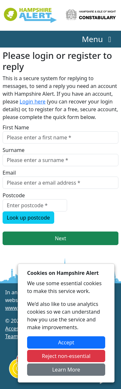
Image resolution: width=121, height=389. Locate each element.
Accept (66, 342)
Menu (98, 39)
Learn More (66, 369)
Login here (32, 101)
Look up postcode (28, 217)
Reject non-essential (66, 356)
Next (60, 238)
